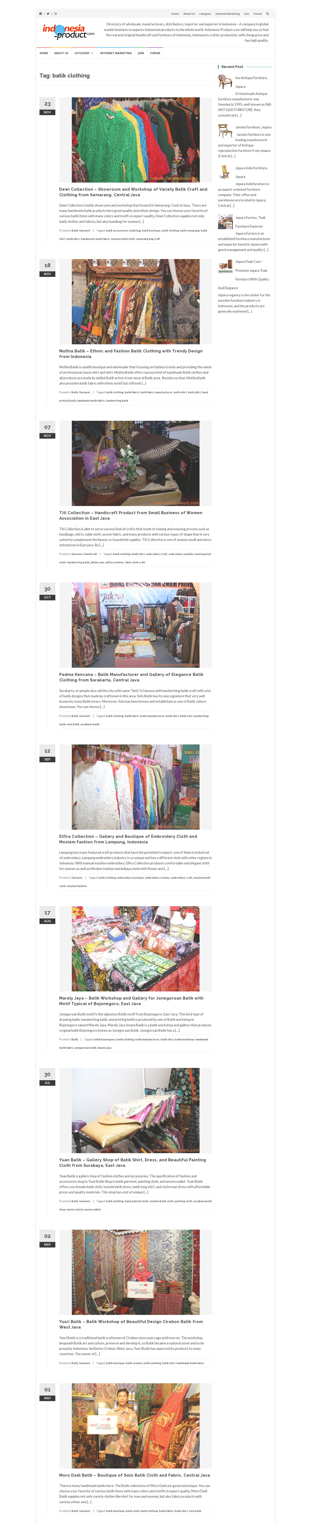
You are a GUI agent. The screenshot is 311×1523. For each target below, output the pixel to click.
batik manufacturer (152, 715)
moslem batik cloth (123, 238)
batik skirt (73, 238)
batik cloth (132, 1510)
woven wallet (92, 1209)
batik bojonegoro (104, 1039)
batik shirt (180, 392)
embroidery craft (156, 554)
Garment (84, 230)
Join (246, 13)
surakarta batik (89, 724)
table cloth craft (135, 562)
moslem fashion (77, 886)
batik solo (186, 715)
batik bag (135, 230)
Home (175, 13)
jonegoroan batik (85, 1047)
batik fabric (132, 392)
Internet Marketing (228, 13)
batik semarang (190, 230)
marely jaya (104, 1047)
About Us (189, 13)
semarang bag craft (148, 238)
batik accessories (117, 230)
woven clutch (75, 1209)
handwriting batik (117, 400)
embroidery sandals (181, 554)
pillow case (97, 562)
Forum (258, 13)
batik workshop (184, 1039)
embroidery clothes (157, 877)
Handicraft (90, 554)
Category (205, 13)
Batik (74, 230)
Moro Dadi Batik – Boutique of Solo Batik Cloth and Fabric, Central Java (134, 1475)
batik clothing (170, 230)
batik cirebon (134, 1363)
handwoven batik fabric (95, 238)
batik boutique (151, 230)
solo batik (73, 724)
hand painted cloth (136, 1201)
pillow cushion (115, 562)
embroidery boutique (130, 877)
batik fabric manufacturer (156, 392)
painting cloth (183, 1201)
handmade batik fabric (91, 400)
